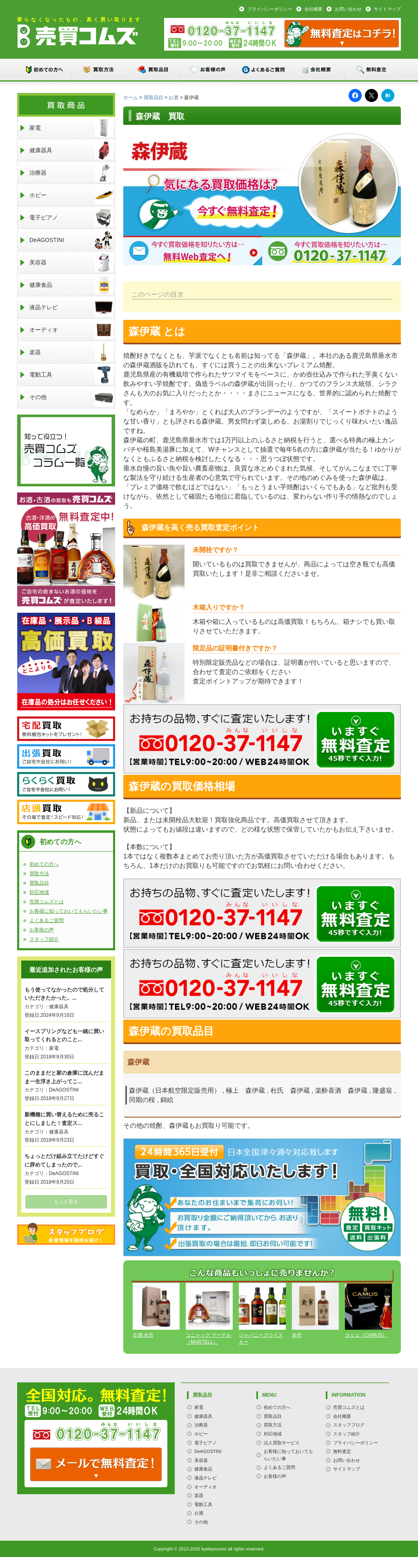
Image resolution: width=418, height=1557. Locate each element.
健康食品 (71, 285)
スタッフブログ (66, 1234)
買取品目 (154, 69)
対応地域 (39, 892)
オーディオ (71, 330)
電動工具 (71, 375)
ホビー (71, 195)
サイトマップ (387, 9)
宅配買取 (66, 728)
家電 (71, 128)
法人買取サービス (282, 1442)
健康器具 (71, 150)
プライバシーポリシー (269, 9)
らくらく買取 (66, 784)
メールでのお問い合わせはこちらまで (355, 739)
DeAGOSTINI (71, 240)
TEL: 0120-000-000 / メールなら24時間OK (96, 1464)
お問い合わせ (348, 9)
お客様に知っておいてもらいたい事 (68, 911)
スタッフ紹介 (44, 939)
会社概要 (313, 9)
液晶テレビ (71, 307)
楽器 (71, 352)
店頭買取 (66, 812)
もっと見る (66, 1201)
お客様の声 (208, 69)
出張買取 (66, 756)
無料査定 (372, 69)
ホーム (130, 97)
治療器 (71, 173)
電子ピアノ (71, 217)
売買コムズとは (46, 902)
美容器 (71, 262)
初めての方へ (44, 69)
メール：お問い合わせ (342, 33)
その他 (71, 397)
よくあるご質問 (263, 69)
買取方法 (99, 69)
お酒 (173, 97)
